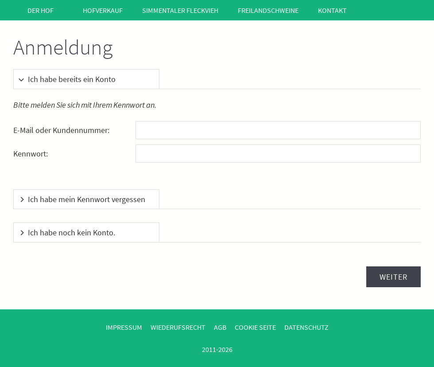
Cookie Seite (255, 327)
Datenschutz (306, 327)
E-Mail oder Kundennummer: (61, 130)
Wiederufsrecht (178, 327)
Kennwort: (30, 153)
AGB (220, 327)
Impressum (124, 327)
